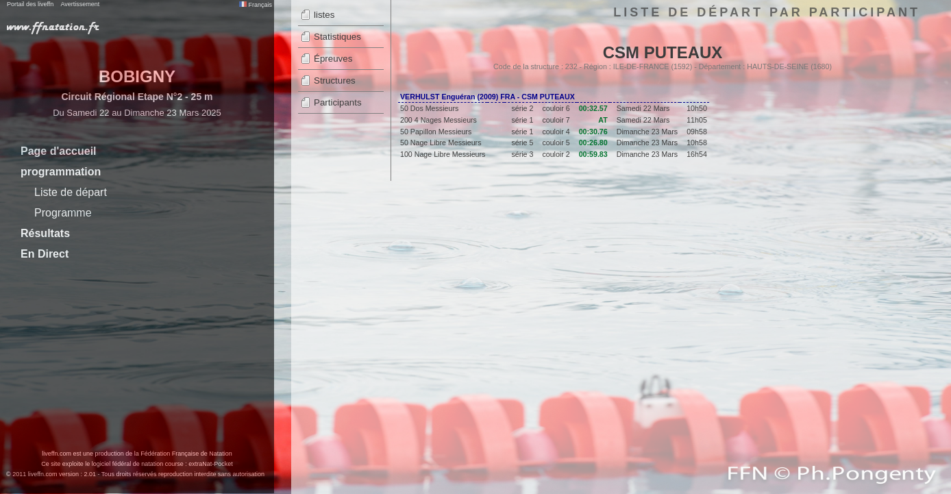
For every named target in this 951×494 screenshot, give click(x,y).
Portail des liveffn (30, 4)
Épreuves (333, 58)
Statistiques (337, 37)
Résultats (45, 233)
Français (255, 4)
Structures (335, 80)
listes (324, 15)
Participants (338, 102)
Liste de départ (70, 192)
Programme (63, 213)
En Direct (45, 254)
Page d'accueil (59, 151)
